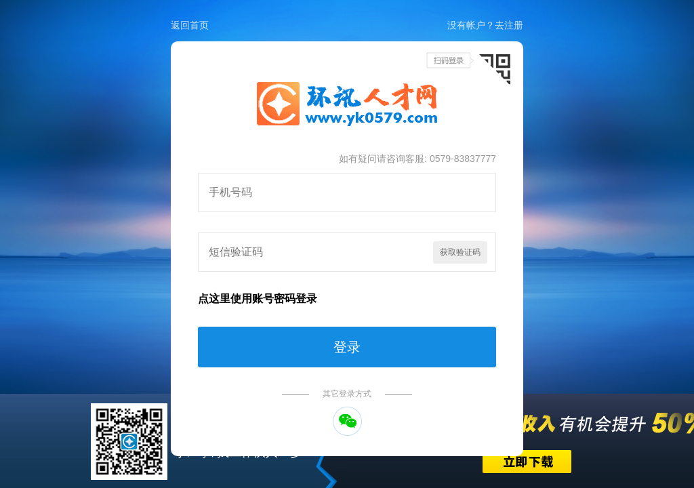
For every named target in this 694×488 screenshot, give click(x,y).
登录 (347, 347)
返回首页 (190, 25)
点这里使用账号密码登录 (257, 298)
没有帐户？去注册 (485, 25)
